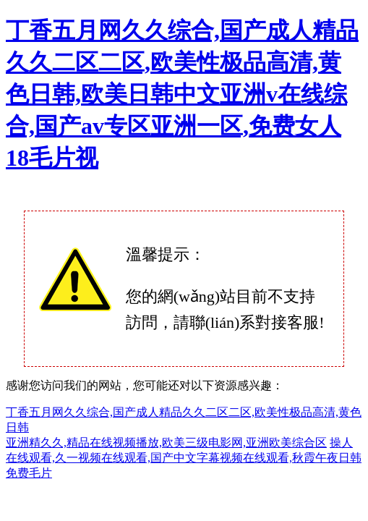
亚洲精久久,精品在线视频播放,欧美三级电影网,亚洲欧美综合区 (166, 442)
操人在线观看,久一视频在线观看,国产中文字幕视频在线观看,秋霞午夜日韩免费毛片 (183, 457)
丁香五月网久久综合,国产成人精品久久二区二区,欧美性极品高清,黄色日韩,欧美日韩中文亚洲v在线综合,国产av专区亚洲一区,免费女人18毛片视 (182, 94)
